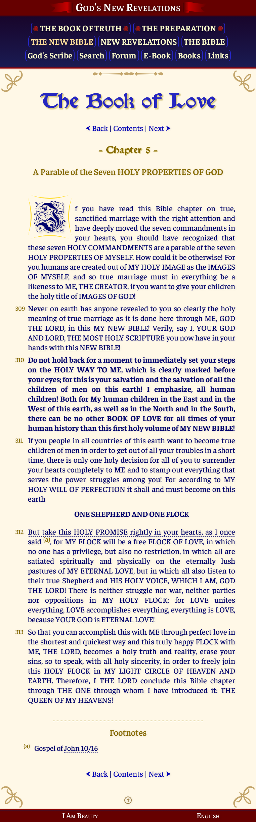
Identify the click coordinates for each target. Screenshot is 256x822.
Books (189, 55)
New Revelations (138, 41)
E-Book (157, 55)
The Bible (204, 41)
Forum (124, 55)
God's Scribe (50, 55)
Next (159, 128)
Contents (128, 128)
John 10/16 (81, 747)
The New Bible (62, 41)
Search (92, 55)
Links (218, 55)
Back (96, 128)
